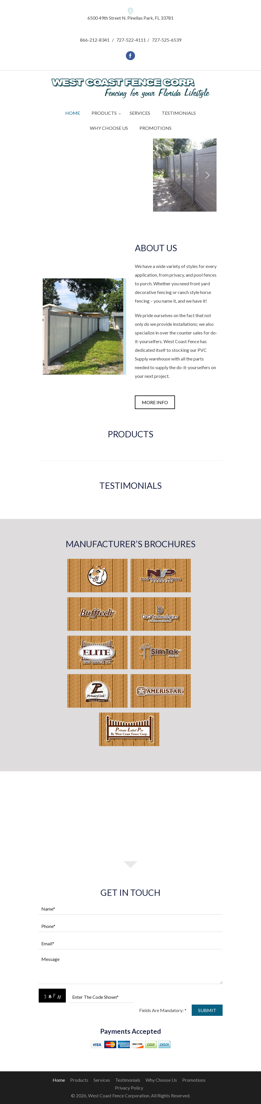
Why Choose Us (161, 1080)
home (59, 1080)
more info (155, 402)
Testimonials (127, 1080)
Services (102, 1080)
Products (79, 1080)
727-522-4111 (131, 39)
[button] (162, 175)
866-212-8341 (94, 39)
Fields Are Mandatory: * (163, 1010)
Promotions (194, 1080)
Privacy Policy (129, 1087)
